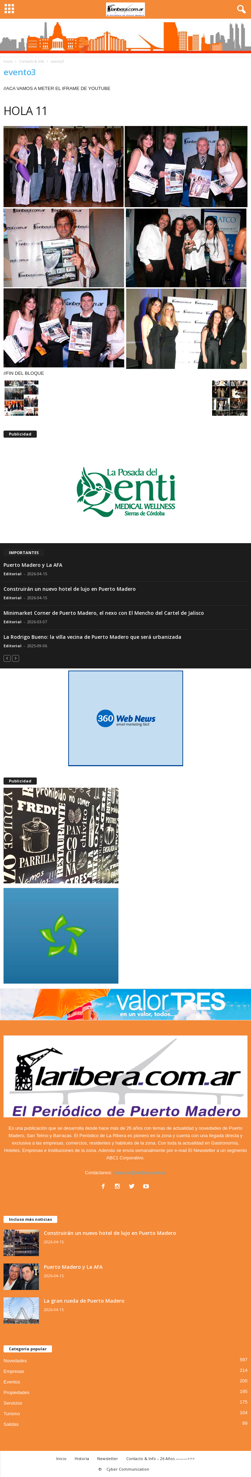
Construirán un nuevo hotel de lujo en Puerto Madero (70, 589)
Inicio (8, 61)
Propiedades (16, 1392)
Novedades (15, 1360)
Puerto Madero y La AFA (33, 565)
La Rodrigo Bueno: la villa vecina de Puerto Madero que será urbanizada (92, 637)
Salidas (11, 1424)
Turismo (12, 1413)
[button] (240, 9)
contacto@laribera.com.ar (139, 1172)
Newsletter (107, 1458)
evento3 (20, 72)
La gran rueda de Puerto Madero (84, 1300)
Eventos (12, 1382)
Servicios (13, 1403)
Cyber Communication (127, 1469)
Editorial (13, 573)
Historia (82, 1458)
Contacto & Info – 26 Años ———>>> (160, 1458)
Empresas (14, 1371)
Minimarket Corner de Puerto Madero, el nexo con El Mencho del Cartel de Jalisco (104, 613)
